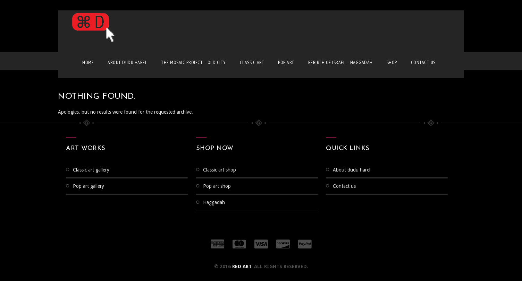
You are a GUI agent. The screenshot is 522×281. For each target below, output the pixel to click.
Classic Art (252, 62)
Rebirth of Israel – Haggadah (340, 62)
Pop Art (286, 62)
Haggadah (214, 202)
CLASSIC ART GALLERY (91, 170)
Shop (392, 62)
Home (88, 62)
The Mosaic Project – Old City (193, 62)
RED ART (241, 266)
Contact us (423, 62)
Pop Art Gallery (88, 186)
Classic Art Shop (219, 170)
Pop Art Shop (217, 186)
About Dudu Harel (127, 62)
